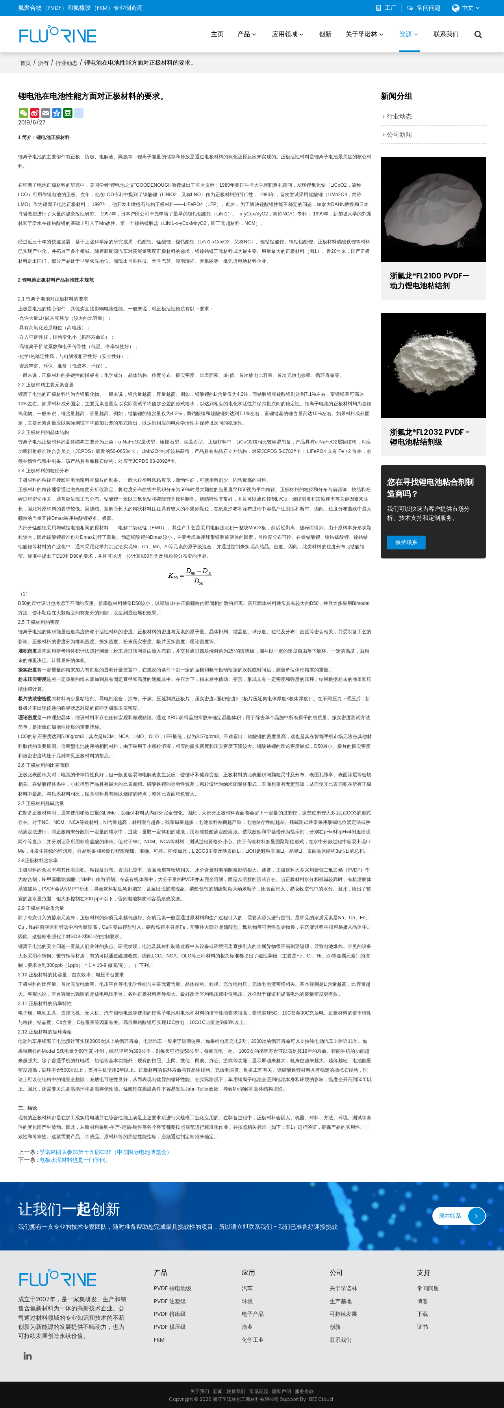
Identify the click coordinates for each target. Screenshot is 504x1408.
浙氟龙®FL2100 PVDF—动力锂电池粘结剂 (432, 280)
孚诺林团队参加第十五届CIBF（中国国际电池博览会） (110, 1151)
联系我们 (446, 33)
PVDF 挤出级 (170, 1313)
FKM (159, 1340)
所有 (43, 62)
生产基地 (341, 1300)
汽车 (248, 1287)
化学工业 (253, 1340)
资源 (409, 40)
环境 (248, 1300)
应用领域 (284, 33)
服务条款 (304, 1390)
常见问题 (258, 1390)
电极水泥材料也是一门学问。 (77, 1159)
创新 (325, 33)
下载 (423, 1313)
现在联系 (449, 1215)
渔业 (248, 1326)
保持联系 (408, 543)
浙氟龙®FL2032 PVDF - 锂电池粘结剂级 (432, 437)
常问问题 (429, 8)
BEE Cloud (321, 1398)
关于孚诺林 (361, 33)
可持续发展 (344, 1313)
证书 (423, 1326)
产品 (243, 33)
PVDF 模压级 (170, 1326)
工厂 (391, 8)
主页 (217, 33)
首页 (25, 62)
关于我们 (199, 1390)
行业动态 (67, 62)
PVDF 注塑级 (170, 1300)
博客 (423, 1300)
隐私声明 (281, 1390)
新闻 (217, 1390)
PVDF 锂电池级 (173, 1287)
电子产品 (253, 1313)
